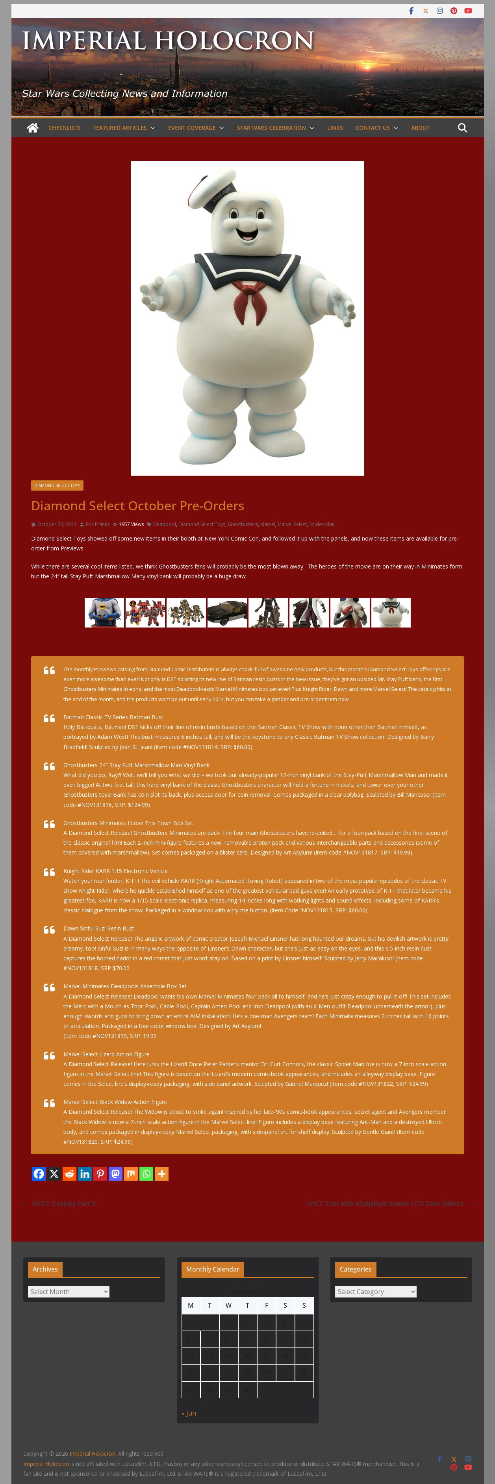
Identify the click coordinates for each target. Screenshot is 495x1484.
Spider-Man (322, 524)
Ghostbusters (243, 524)
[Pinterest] (100, 1174)
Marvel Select (292, 524)
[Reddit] (69, 1174)
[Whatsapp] (146, 1174)
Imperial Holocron (46, 1463)
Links (335, 127)
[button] (151, 127)
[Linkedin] (85, 1174)
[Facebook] (39, 1174)
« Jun (189, 1413)
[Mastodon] (115, 1174)
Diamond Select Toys (57, 485)
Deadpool (164, 524)
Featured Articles (120, 127)
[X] (54, 1174)
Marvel (267, 524)
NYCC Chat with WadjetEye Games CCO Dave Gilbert (389, 1203)
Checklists (64, 127)
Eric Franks (97, 524)
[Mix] (131, 1174)
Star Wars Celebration (271, 127)
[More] (162, 1174)
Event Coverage (192, 127)
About (420, 127)
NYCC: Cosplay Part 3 (59, 1203)
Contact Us (373, 127)
